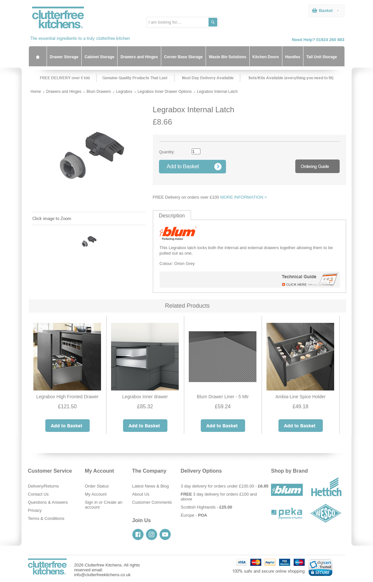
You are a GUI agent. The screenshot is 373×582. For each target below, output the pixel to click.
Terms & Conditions (46, 518)
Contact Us (38, 494)
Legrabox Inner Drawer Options (165, 91)
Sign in (91, 502)
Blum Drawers (98, 91)
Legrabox (124, 91)
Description (172, 215)
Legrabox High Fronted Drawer (67, 396)
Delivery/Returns (43, 486)
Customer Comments (152, 502)
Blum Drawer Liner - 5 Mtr (223, 396)
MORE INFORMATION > (243, 197)
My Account (96, 494)
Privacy (35, 510)
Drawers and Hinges (64, 91)
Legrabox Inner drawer (145, 396)
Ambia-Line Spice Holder (301, 396)
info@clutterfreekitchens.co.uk (102, 574)
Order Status (97, 486)
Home (36, 91)
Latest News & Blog (150, 486)
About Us (140, 494)
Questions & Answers (48, 502)
